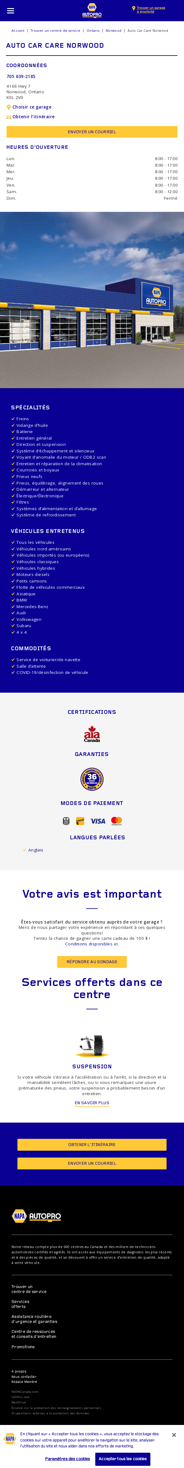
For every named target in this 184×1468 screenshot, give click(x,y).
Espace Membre (24, 1382)
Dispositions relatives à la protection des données (51, 1413)
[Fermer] (174, 1441)
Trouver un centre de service (56, 30)
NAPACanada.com (25, 1392)
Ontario (93, 30)
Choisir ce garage (29, 107)
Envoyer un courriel (92, 132)
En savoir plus (92, 1103)
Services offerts (20, 1304)
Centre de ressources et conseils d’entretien (34, 1334)
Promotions (23, 1347)
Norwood (114, 30)
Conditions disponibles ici (91, 944)
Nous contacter (24, 1377)
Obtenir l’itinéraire (30, 116)
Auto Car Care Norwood (148, 30)
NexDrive (19, 1402)
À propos (19, 1371)
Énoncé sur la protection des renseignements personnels (56, 1408)
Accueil (18, 30)
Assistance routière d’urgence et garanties (34, 1319)
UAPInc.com (21, 1397)
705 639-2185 (21, 76)
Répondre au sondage (92, 962)
